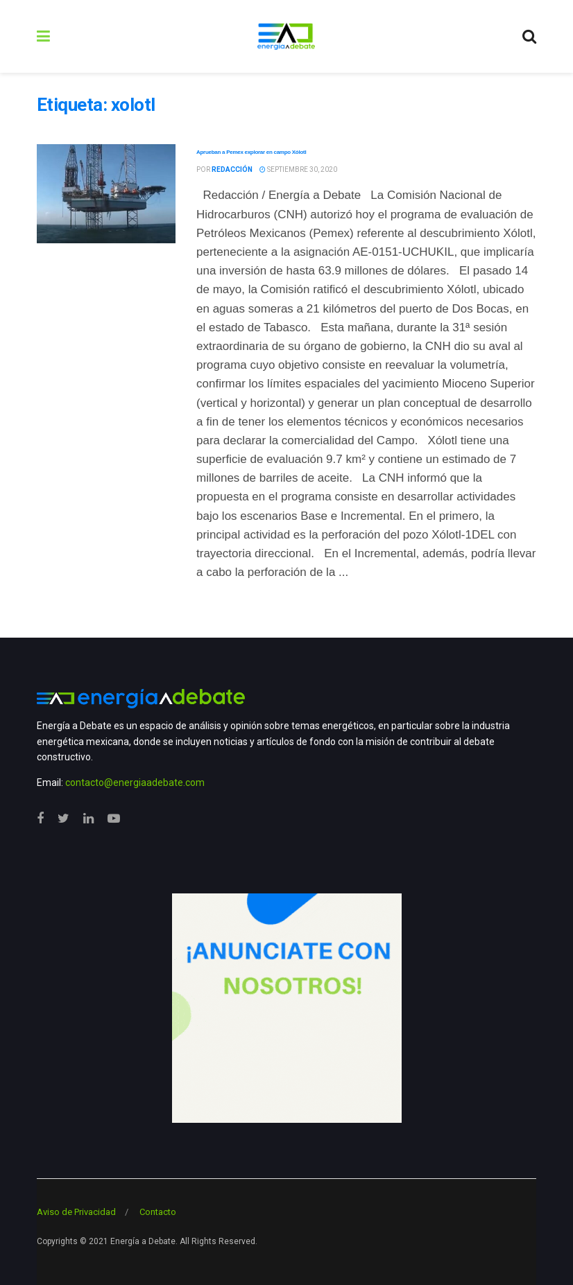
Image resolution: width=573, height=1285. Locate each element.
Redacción (232, 169)
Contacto (157, 1212)
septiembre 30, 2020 (298, 169)
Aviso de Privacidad (76, 1212)
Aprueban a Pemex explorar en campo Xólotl (251, 152)
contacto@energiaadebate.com (135, 782)
